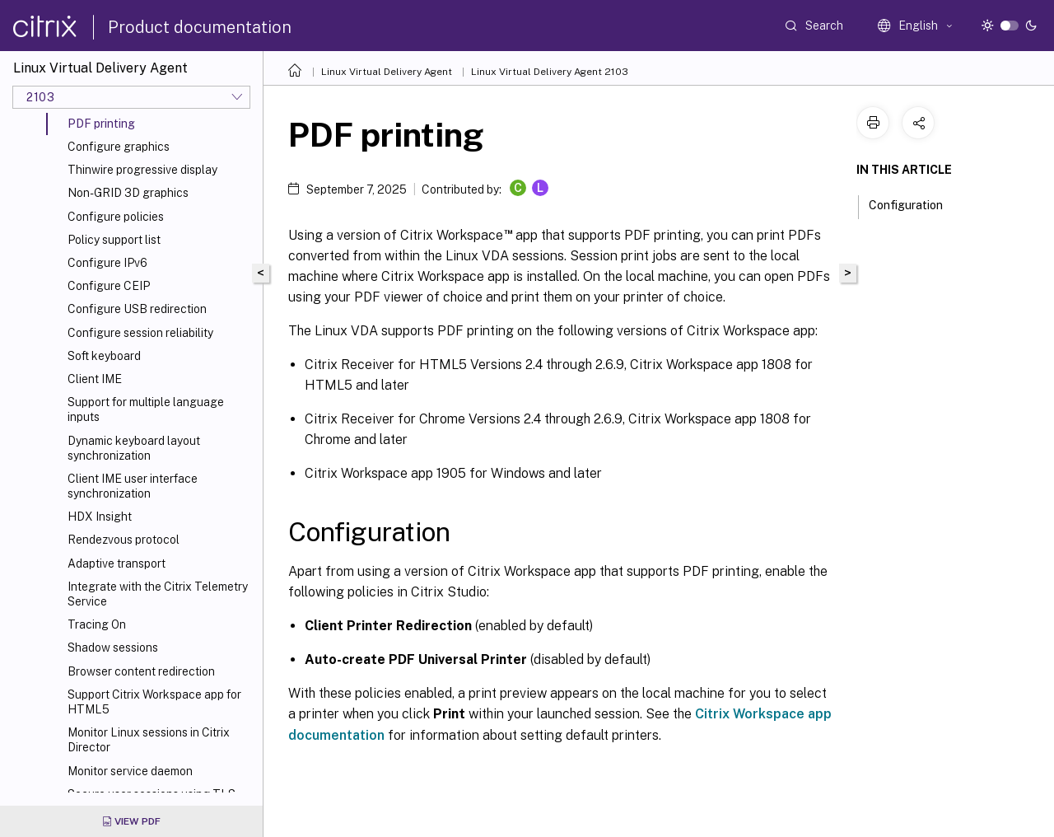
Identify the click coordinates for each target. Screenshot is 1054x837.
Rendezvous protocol (124, 539)
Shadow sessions (113, 647)
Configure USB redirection (137, 309)
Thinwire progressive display (142, 169)
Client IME (95, 379)
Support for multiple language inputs (146, 409)
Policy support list (114, 239)
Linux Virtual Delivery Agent (386, 71)
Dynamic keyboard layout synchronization (134, 448)
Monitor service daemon (130, 771)
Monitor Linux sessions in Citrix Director (149, 740)
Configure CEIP (109, 285)
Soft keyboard (104, 355)
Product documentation (199, 27)
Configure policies (116, 216)
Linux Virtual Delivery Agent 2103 (549, 71)
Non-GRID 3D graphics (128, 192)
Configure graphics (119, 146)
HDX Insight (100, 516)
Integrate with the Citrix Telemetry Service (158, 594)
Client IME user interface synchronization (133, 486)
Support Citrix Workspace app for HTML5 (154, 702)
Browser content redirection (141, 671)
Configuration (915, 203)
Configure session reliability (140, 332)
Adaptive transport (117, 563)
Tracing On (97, 624)
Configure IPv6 (107, 262)
